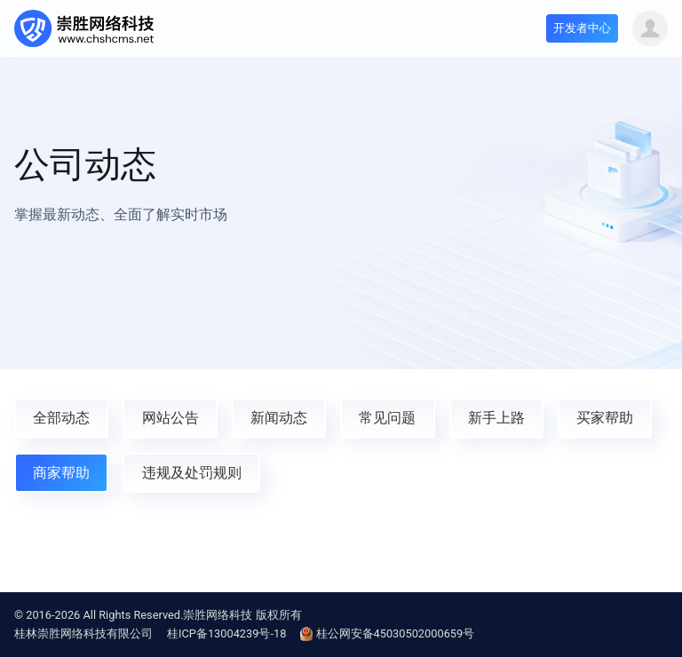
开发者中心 (582, 28)
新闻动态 (278, 417)
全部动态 (61, 417)
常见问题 (387, 417)
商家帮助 (61, 472)
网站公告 (170, 417)
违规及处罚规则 (192, 472)
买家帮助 (604, 417)
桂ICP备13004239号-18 (226, 633)
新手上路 (496, 417)
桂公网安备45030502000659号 (387, 633)
